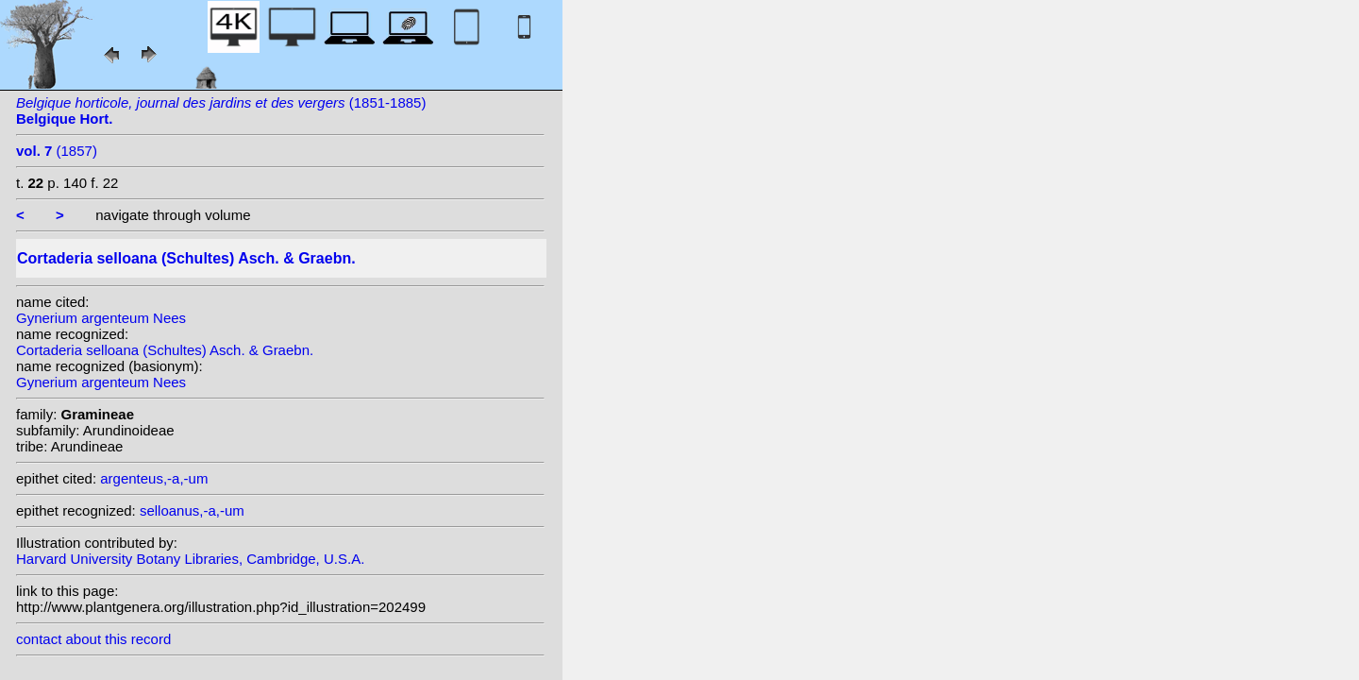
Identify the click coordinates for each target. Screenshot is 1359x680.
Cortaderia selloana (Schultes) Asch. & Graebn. (164, 350)
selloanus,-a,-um (192, 510)
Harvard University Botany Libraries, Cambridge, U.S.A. (190, 559)
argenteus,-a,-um (154, 478)
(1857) (56, 151)
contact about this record (93, 639)
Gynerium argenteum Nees (101, 318)
